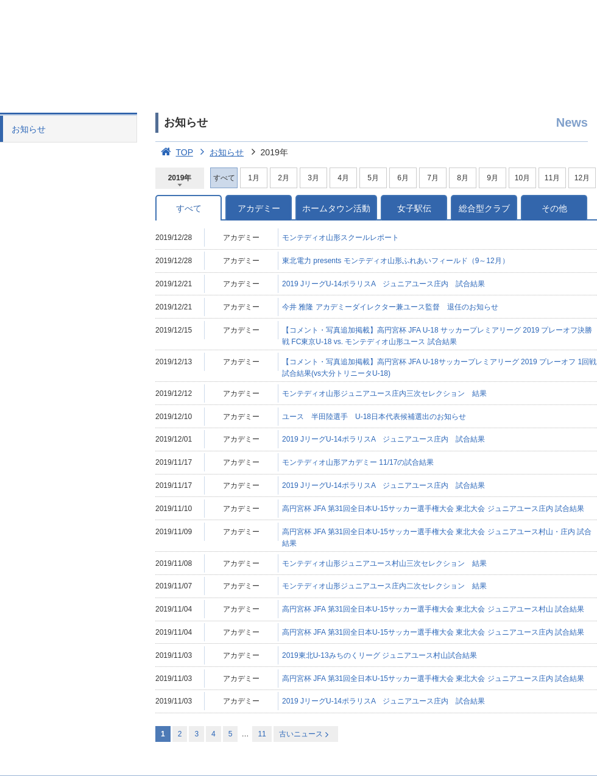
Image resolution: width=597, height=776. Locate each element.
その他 (554, 208)
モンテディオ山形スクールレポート (340, 237)
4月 (343, 178)
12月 (582, 178)
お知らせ (29, 129)
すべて (189, 208)
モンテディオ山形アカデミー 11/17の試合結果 (358, 462)
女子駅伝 (414, 208)
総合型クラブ (484, 208)
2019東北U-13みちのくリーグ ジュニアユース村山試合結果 (379, 655)
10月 (522, 178)
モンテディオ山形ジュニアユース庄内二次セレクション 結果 (384, 586)
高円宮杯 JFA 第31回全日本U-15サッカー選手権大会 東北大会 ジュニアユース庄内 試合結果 (433, 508)
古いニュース (305, 734)
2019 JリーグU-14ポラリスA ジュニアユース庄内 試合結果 (383, 284)
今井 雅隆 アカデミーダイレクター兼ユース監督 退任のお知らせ (390, 307)
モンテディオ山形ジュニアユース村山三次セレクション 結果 (384, 563)
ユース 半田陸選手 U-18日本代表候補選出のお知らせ (374, 416)
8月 (462, 178)
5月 (373, 178)
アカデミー (259, 208)
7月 (433, 178)
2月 (283, 178)
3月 (313, 178)
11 (262, 734)
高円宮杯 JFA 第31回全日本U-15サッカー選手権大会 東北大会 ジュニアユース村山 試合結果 (433, 609)
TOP (174, 152)
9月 (492, 178)
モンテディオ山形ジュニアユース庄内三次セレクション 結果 (384, 393)
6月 (403, 178)
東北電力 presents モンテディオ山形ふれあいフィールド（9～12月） (395, 260)
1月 (254, 178)
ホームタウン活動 (336, 208)
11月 (552, 178)
